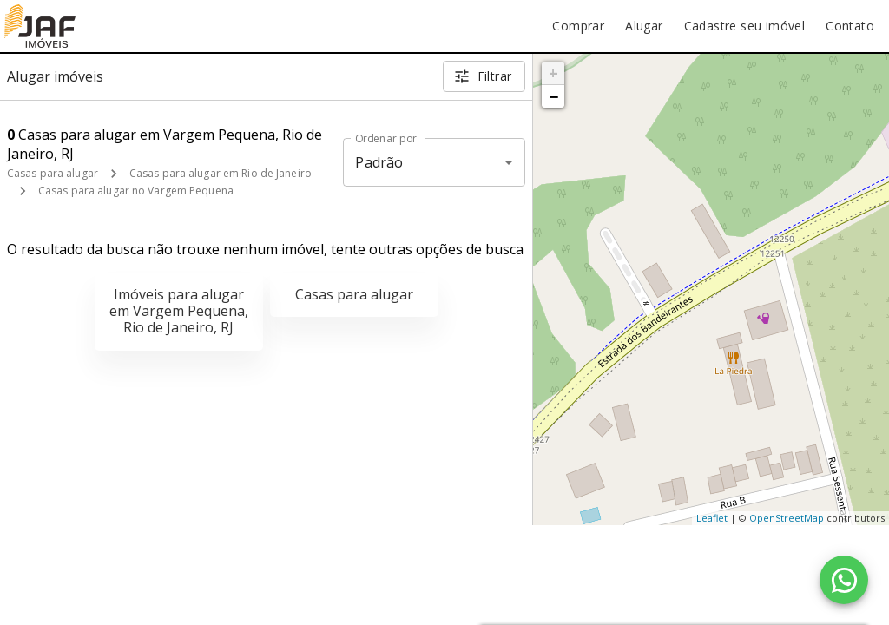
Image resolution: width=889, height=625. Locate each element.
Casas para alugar (52, 173)
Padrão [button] (379, 162)
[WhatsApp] (844, 580)
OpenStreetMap (786, 517)
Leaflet (712, 517)
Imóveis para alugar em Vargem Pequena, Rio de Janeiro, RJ (178, 311)
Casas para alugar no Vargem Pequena (136, 190)
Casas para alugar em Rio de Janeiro (220, 173)
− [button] (554, 96)
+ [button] (553, 72)
